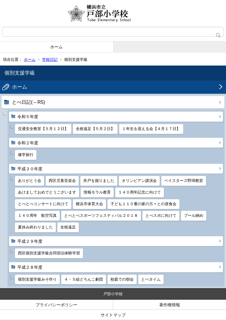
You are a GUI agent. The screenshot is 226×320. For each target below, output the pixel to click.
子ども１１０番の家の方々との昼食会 (143, 204)
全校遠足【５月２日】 (95, 128)
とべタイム (151, 279)
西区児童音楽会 (62, 180)
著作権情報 (169, 304)
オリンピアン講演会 (139, 180)
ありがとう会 (29, 180)
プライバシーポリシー (56, 304)
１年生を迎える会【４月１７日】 (151, 128)
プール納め (193, 215)
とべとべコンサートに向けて (43, 204)
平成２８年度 (29, 267)
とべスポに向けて (160, 215)
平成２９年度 (29, 241)
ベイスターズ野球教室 (183, 180)
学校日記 (50, 59)
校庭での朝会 (122, 279)
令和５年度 (27, 116)
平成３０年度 (29, 168)
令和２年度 (27, 142)
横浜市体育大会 (89, 204)
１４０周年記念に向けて (139, 192)
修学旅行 (25, 154)
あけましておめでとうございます (47, 192)
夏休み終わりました (35, 227)
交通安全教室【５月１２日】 (43, 128)
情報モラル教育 (97, 192)
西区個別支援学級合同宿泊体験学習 (49, 253)
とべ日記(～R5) (28, 102)
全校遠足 (68, 227)
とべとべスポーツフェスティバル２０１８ (101, 215)
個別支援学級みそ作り (37, 279)
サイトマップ (113, 315)
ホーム (56, 46)
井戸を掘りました (98, 180)
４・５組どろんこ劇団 (83, 279)
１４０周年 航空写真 (37, 215)
